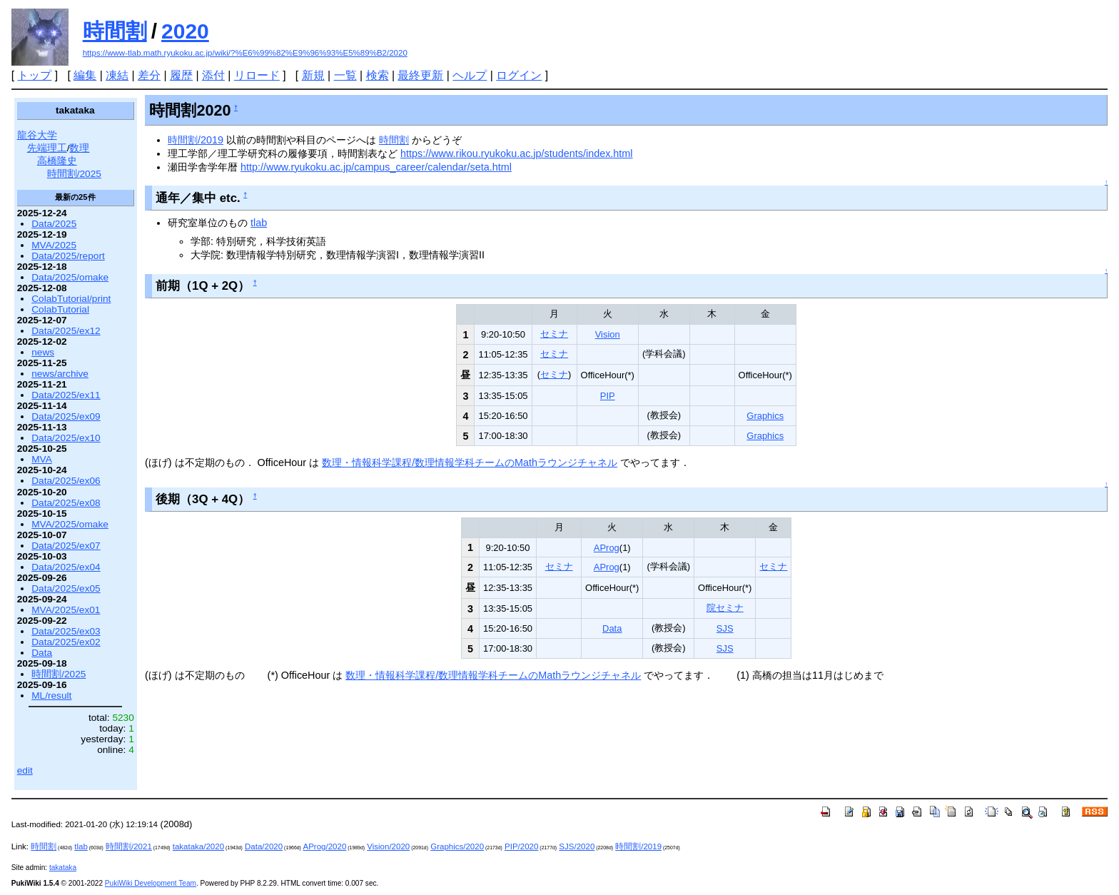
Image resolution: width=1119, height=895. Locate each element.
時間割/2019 (195, 140)
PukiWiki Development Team (150, 883)
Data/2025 (53, 223)
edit (25, 770)
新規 (313, 75)
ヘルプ (469, 75)
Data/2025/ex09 (66, 416)
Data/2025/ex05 (66, 588)
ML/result (51, 695)
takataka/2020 (198, 846)
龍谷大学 (37, 135)
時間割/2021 (129, 846)
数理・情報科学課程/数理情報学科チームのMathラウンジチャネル (469, 462)
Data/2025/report (68, 256)
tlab (258, 222)
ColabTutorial (60, 309)
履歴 (181, 75)
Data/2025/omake (69, 277)
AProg (606, 547)
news (42, 352)
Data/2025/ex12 (66, 330)
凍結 (117, 75)
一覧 (345, 75)
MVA (41, 459)
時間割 (115, 31)
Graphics (765, 415)
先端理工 (47, 148)
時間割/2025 (74, 173)
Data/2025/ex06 (66, 480)
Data (612, 628)
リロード (257, 75)
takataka (62, 867)
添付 (213, 75)
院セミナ (725, 607)
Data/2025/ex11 (66, 395)
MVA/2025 (53, 245)
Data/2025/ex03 (66, 631)
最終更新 (420, 75)
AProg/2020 (325, 846)
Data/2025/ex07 (66, 545)
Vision (607, 334)
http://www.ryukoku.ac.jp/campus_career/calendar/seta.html (376, 167)
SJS (725, 628)
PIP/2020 (521, 846)
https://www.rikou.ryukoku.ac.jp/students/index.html (516, 153)
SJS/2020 (576, 846)
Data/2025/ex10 (66, 438)
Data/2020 (264, 846)
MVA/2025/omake (69, 524)
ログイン (519, 75)
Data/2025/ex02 (66, 642)
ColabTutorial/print (71, 298)
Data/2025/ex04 (66, 567)
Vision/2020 (388, 846)
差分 (149, 75)
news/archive (59, 373)
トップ (34, 75)
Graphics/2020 (457, 846)
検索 (377, 75)
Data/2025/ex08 (66, 502)
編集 (85, 75)
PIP (607, 395)
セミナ (554, 333)
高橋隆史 (57, 161)
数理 (79, 148)
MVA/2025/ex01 (65, 610)
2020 (185, 31)
